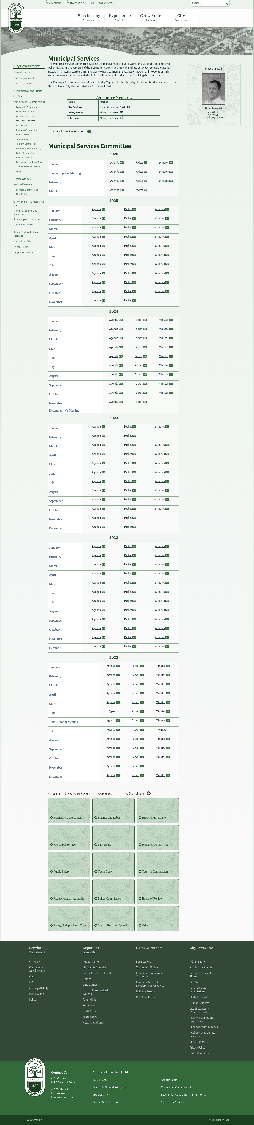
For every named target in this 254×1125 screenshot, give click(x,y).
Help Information (23, 252)
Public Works (36, 993)
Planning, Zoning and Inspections (25, 212)
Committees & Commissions (29, 101)
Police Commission (25, 153)
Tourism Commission (26, 144)
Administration (21, 72)
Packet (139, 162)
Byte (227, 1120)
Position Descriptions (27, 190)
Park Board (21, 125)
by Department (38, 950)
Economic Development (28, 107)
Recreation (89, 1005)
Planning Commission (27, 130)
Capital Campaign (25, 83)
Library (87, 978)
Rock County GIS (145, 997)
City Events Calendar (94, 967)
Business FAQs (144, 961)
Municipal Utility (38, 988)
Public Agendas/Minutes (27, 219)
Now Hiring (22, 194)
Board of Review (24, 157)
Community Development (37, 969)
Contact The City (76, 3)
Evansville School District (97, 973)
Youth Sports (90, 1016)
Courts (33, 976)
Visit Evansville (91, 984)
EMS (31, 982)
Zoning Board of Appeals (28, 167)
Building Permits (145, 991)
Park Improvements (24, 78)
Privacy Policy (20, 246)
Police (32, 999)
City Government (181, 17)
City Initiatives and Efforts (27, 90)
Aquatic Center (91, 961)
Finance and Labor (25, 112)
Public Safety (22, 135)
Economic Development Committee (150, 975)
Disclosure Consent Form (71, 131)
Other (19, 171)
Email (122, 107)
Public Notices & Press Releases (25, 234)
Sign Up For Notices (101, 3)
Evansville (92, 950)
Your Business (149, 948)
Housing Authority (93, 1022)
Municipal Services (25, 121)
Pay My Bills (89, 999)
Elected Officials (22, 178)
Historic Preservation (26, 116)
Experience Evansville (120, 17)
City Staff (18, 96)
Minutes (164, 162)
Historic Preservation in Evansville (96, 992)
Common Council (24, 225)
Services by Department (89, 17)
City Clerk (34, 961)
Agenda (114, 162)
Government (201, 948)
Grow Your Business (150, 17)
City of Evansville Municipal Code (28, 203)
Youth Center (22, 139)
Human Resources (23, 184)
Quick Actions (53, 3)
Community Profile (147, 967)
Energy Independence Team (29, 162)
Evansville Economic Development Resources (150, 984)
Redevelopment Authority (28, 148)
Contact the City (22, 241)
